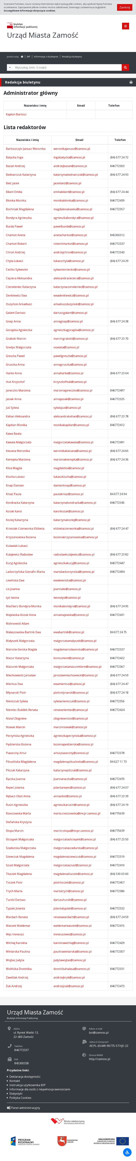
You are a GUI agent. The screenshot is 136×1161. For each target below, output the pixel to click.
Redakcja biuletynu (72, 56)
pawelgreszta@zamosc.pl (70, 356)
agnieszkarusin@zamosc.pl (71, 805)
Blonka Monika (16, 200)
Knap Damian (15, 485)
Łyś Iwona (12, 598)
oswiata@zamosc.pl (66, 347)
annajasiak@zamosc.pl (68, 399)
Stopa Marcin (15, 831)
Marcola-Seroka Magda (21, 649)
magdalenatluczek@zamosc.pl (73, 874)
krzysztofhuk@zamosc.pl (69, 382)
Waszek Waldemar (18, 926)
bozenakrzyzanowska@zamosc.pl (75, 537)
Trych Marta (14, 891)
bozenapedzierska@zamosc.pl (73, 744)
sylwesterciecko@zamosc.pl (71, 269)
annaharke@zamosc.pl (68, 373)
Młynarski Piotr (16, 692)
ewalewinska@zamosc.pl (69, 580)
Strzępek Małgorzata (20, 839)
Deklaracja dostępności (24, 1077)
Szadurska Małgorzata (21, 848)
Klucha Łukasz (15, 477)
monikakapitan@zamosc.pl (71, 425)
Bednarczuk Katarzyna (21, 175)
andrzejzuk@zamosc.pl (68, 986)
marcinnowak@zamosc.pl (70, 727)
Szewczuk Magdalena (20, 857)
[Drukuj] (131, 82)
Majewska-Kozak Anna (21, 615)
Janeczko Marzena (18, 390)
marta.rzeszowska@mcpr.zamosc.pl (76, 813)
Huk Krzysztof (15, 382)
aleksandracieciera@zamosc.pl (73, 278)
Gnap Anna (13, 321)
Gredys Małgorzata (18, 347)
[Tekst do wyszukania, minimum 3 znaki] (67, 67)
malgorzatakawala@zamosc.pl (73, 442)
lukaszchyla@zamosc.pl (68, 261)
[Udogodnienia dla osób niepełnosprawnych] (127, 1152)
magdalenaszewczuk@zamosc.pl (74, 857)
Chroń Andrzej (15, 252)
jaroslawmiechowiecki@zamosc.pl (75, 675)
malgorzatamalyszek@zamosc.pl (74, 641)
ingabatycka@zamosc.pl (69, 157)
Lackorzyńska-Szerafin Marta (25, 572)
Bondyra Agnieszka (19, 218)
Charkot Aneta (15, 235)
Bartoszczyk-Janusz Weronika (26, 149)
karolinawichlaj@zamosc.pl (71, 943)
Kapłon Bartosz (16, 114)
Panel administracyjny (23, 1108)
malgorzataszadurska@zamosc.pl (75, 848)
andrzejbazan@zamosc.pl (70, 166)
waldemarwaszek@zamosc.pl (72, 926)
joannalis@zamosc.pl (67, 589)
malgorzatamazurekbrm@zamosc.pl (77, 667)
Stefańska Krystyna (19, 822)
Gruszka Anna (15, 364)
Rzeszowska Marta (18, 813)
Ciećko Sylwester (17, 269)
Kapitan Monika (16, 425)
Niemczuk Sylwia (17, 701)
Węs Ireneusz (15, 934)
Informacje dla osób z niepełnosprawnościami (39, 1089)
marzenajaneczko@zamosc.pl (72, 390)
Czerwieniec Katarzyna (21, 287)
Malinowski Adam (17, 623)
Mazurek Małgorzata (20, 667)
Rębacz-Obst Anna (18, 796)
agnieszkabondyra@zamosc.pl (73, 218)
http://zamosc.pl (99, 1059)
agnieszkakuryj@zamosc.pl (71, 563)
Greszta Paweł (15, 356)
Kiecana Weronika (18, 451)
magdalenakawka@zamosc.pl (72, 209)
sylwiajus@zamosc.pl (67, 408)
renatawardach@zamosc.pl (71, 917)
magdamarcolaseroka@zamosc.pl (75, 649)
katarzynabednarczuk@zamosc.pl (75, 175)
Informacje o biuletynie (46, 56)
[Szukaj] (125, 67)
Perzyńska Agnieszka (20, 736)
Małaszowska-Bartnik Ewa (23, 632)
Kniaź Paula (13, 494)
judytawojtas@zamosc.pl (69, 960)
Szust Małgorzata (17, 865)
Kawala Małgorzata (18, 442)
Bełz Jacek (12, 183)
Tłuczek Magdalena (19, 874)
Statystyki (15, 1093)
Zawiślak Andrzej (17, 977)
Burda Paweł (14, 226)
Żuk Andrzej (14, 986)
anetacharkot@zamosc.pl (70, 235)
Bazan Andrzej (15, 166)
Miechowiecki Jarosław (21, 675)
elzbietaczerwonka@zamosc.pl (73, 528)
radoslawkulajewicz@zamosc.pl (73, 554)
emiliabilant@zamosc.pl (68, 192)
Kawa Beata (13, 434)
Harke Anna (14, 373)
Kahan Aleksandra (18, 416)
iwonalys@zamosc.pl (66, 598)
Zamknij (124, 7)
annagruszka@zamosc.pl (69, 364)
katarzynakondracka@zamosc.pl (74, 503)
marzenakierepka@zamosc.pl (72, 459)
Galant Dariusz (16, 313)
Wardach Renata (17, 917)
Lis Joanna (13, 589)
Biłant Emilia (14, 192)
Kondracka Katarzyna (20, 503)
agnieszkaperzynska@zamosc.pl (74, 736)
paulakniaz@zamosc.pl (68, 494)
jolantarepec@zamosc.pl (69, 787)
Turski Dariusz (16, 900)
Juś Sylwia (12, 408)
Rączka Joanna (15, 779)
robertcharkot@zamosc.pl (70, 244)
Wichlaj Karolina (16, 943)
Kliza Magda (14, 468)
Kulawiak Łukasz (17, 546)
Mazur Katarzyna (17, 658)
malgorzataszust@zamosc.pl (72, 865)
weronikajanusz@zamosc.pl (71, 149)
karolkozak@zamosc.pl (68, 511)
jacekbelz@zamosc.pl (67, 183)
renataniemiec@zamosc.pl (70, 710)
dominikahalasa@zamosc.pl (71, 969)
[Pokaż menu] (125, 26)
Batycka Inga (14, 157)
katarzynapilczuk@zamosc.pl (72, 770)
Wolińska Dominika (19, 969)
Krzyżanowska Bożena (21, 537)
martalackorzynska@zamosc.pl (73, 572)
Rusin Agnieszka (17, 805)
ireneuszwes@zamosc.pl (69, 934)
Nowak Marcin (15, 727)
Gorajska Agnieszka (19, 330)
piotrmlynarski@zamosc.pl (70, 692)
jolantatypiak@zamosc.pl (69, 908)
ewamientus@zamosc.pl (69, 684)
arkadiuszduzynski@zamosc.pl (73, 304)
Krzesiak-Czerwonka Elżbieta (25, 528)
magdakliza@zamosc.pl (68, 468)
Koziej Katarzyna (17, 520)
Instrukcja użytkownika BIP (27, 1085)
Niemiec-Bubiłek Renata (22, 710)
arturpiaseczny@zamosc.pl (71, 753)
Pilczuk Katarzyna (17, 770)
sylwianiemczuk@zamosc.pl (71, 701)
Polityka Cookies (20, 1098)
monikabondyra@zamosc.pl (71, 606)
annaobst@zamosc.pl (67, 796)
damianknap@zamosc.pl (69, 485)
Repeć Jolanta (15, 787)
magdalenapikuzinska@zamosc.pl (75, 762)
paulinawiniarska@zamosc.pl (72, 951)
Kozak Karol (14, 511)
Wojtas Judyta (15, 960)
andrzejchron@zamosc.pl (70, 252)
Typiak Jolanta (15, 908)
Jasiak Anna (13, 399)
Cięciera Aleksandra (19, 278)
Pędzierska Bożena (18, 744)
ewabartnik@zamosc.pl (68, 632)
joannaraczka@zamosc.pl (70, 779)
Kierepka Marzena (18, 459)
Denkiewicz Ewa (16, 295)
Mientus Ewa (14, 684)
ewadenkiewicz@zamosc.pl (71, 295)
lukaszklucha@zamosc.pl (69, 477)
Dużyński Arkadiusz (19, 304)
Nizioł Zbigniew (16, 718)
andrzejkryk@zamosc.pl (69, 977)
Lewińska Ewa (15, 580)
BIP (28, 56)
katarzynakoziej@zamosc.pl (71, 520)
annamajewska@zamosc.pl (71, 615)
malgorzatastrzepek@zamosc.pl (74, 839)
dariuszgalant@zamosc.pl (70, 313)
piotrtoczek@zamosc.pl (68, 882)
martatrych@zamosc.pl (68, 891)
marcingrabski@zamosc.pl (70, 339)
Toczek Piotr (14, 882)
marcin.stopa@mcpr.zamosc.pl (73, 831)
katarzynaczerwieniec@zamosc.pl (75, 287)
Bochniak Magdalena (20, 209)
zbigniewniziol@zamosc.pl (70, 718)
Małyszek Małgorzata (20, 641)
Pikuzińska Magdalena (21, 762)
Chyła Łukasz (14, 261)
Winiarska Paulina (18, 951)
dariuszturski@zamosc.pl (69, 900)
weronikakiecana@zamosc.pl (72, 451)
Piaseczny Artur (16, 753)
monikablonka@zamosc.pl (70, 200)
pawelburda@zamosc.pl (69, 226)
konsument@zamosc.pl (68, 658)
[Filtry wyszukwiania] (10, 67)
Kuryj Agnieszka (16, 563)
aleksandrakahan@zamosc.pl (72, 416)
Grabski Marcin (16, 339)
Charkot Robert (16, 244)
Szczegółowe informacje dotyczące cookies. (30, 10)
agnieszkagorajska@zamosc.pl (73, 330)
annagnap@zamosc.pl (68, 321)
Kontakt (14, 1081)
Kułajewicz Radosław (19, 554)
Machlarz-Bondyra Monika (23, 606)
